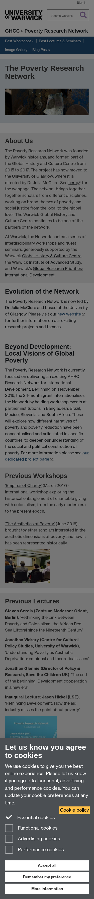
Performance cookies (34, 850)
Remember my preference (47, 877)
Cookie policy (74, 810)
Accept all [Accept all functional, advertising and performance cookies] (47, 865)
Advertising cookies (32, 839)
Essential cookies (30, 817)
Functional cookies (31, 828)
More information (47, 888)
